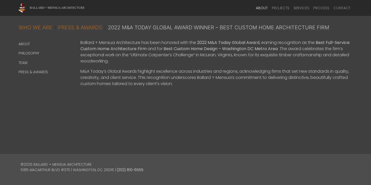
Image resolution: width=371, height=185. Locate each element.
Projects (280, 8)
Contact (341, 8)
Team (23, 62)
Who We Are (35, 27)
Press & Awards (80, 27)
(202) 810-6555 (130, 170)
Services (301, 8)
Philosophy (29, 53)
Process (321, 8)
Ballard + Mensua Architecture (57, 8)
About (262, 8)
